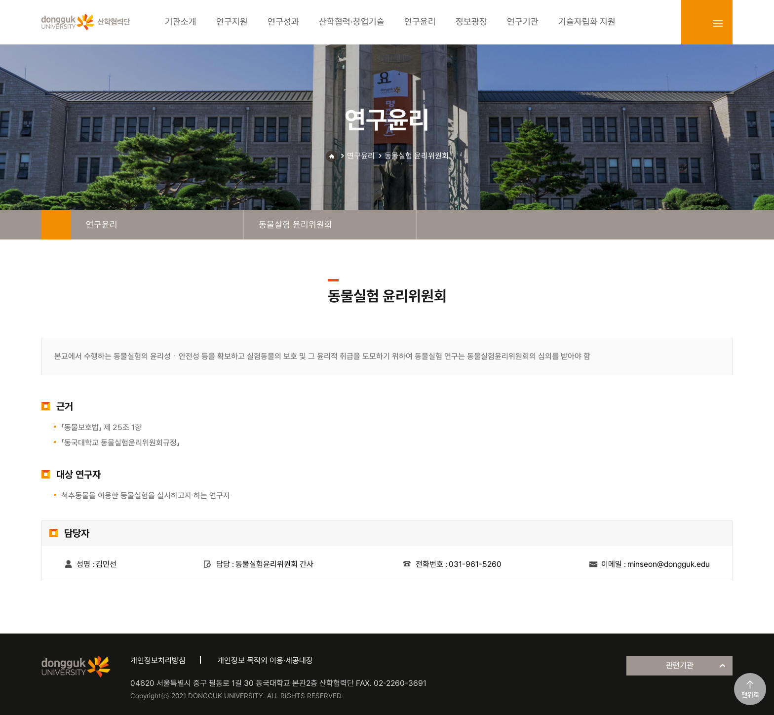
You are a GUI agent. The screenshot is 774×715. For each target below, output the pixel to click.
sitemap (718, 23)
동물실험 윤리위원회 (417, 155)
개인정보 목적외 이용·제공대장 (265, 660)
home (56, 224)
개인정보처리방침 (158, 660)
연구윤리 (361, 155)
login (696, 23)
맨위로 (750, 695)
